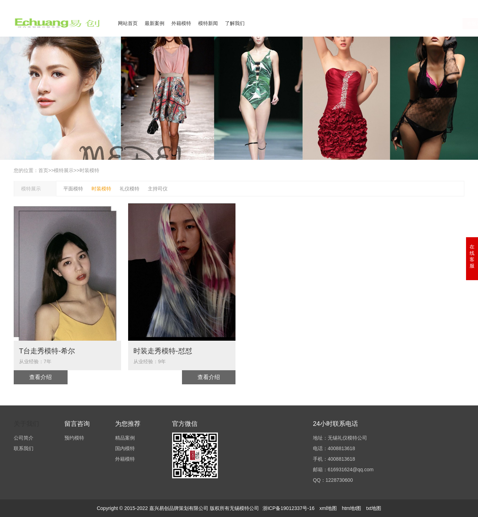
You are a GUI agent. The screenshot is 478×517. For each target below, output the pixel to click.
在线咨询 (395, 23)
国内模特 (125, 448)
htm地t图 (351, 508)
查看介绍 (40, 377)
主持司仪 (158, 188)
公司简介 (395, 4)
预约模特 (74, 438)
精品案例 (125, 438)
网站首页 (128, 23)
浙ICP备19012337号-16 (289, 508)
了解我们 (235, 23)
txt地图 (373, 508)
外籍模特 (181, 23)
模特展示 (64, 170)
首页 (43, 170)
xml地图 (328, 508)
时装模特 (89, 170)
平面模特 (73, 188)
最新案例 (154, 23)
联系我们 (421, 4)
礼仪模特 (129, 188)
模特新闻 (208, 23)
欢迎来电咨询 (451, 4)
